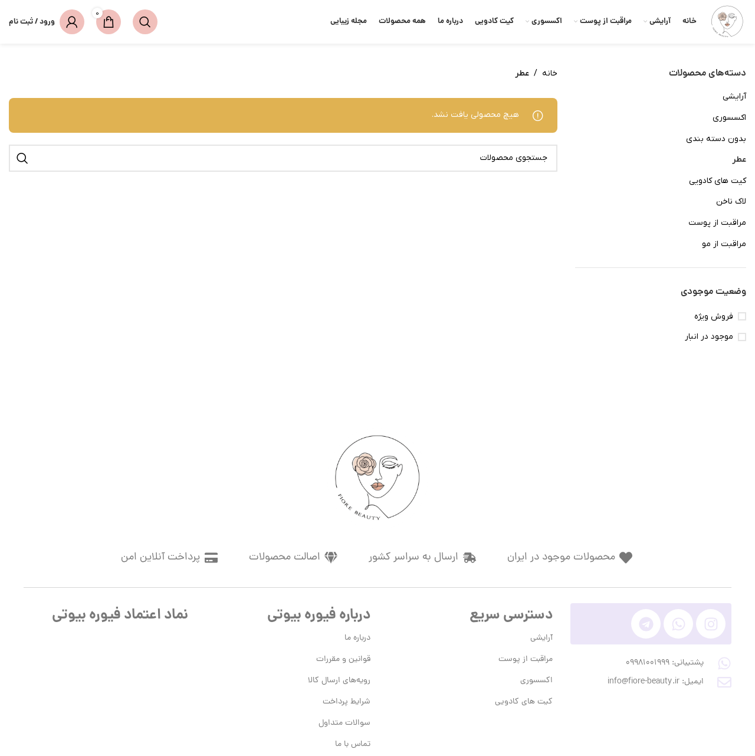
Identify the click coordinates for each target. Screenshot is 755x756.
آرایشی (734, 96)
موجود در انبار (709, 336)
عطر (739, 159)
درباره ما (357, 638)
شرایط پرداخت (346, 702)
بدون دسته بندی (716, 139)
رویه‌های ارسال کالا (339, 681)
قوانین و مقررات (343, 659)
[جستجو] (145, 22)
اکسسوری (729, 117)
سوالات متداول (344, 723)
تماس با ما (352, 744)
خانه (549, 73)
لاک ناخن (731, 201)
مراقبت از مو (724, 244)
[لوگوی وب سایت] (727, 21)
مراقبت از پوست (717, 222)
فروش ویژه (713, 316)
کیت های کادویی (717, 180)
